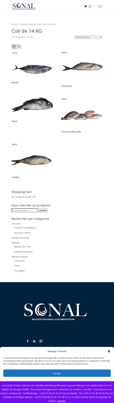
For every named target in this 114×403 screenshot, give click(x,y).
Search (43, 210)
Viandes (15, 242)
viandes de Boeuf (23, 251)
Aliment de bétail (20, 237)
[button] (109, 351)
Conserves (19, 260)
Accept (57, 373)
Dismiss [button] (61, 401)
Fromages (19, 270)
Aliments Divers (19, 256)
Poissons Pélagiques (25, 227)
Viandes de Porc (22, 246)
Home (14, 24)
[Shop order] (88, 37)
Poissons (16, 223)
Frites (17, 265)
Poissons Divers (22, 232)
